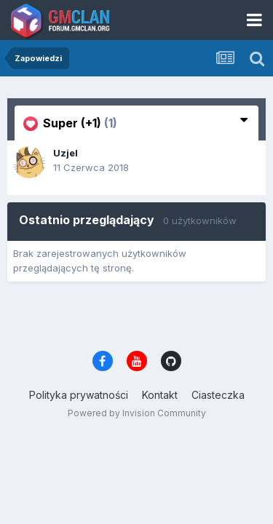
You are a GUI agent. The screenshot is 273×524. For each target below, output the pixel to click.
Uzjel (65, 153)
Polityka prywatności (78, 395)
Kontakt (160, 395)
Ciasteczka (218, 395)
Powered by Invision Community (137, 413)
